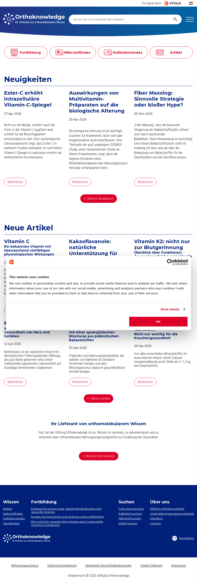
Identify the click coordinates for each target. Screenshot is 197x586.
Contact (155, 523)
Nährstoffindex (13, 513)
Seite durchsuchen (131, 508)
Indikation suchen (130, 513)
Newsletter (183, 538)
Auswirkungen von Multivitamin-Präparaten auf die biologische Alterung (96, 102)
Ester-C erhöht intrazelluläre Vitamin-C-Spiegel (28, 99)
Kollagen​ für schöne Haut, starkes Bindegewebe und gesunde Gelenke (66, 510)
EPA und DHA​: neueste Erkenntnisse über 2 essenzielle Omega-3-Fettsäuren (67, 523)
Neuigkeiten (28, 79)
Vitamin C (17, 241)
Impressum (178, 565)
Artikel (7, 508)
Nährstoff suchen (130, 518)
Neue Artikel (28, 227)
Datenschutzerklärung (62, 565)
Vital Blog (156, 518)
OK (158, 321)
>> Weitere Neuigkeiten (99, 199)
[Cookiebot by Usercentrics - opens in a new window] (170, 262)
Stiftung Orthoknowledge (167, 508)
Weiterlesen (15, 182)
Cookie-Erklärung (151, 565)
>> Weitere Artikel (98, 398)
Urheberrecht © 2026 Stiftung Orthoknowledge (98, 576)
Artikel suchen (128, 523)
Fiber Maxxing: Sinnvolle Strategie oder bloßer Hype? (159, 99)
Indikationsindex (14, 518)
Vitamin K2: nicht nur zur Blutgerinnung (162, 244)
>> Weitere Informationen (98, 456)
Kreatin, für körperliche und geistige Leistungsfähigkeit (67, 516)
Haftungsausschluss (25, 565)
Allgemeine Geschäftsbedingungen (108, 565)
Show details (170, 309)
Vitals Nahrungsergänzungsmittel (172, 513)
